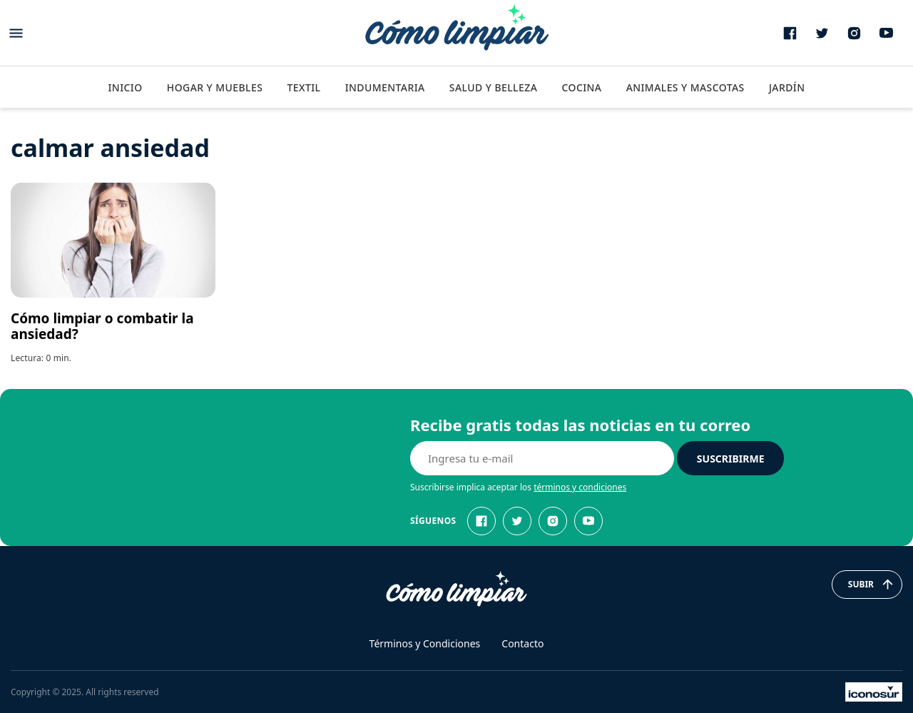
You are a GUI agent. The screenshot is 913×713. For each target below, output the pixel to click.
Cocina (581, 87)
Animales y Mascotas (685, 87)
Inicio (125, 87)
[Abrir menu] (16, 33)
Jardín (787, 87)
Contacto (522, 643)
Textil (303, 87)
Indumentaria (385, 87)
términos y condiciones (580, 487)
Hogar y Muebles (215, 87)
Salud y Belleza (493, 87)
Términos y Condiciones (425, 643)
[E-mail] (542, 458)
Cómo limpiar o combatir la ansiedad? (102, 326)
